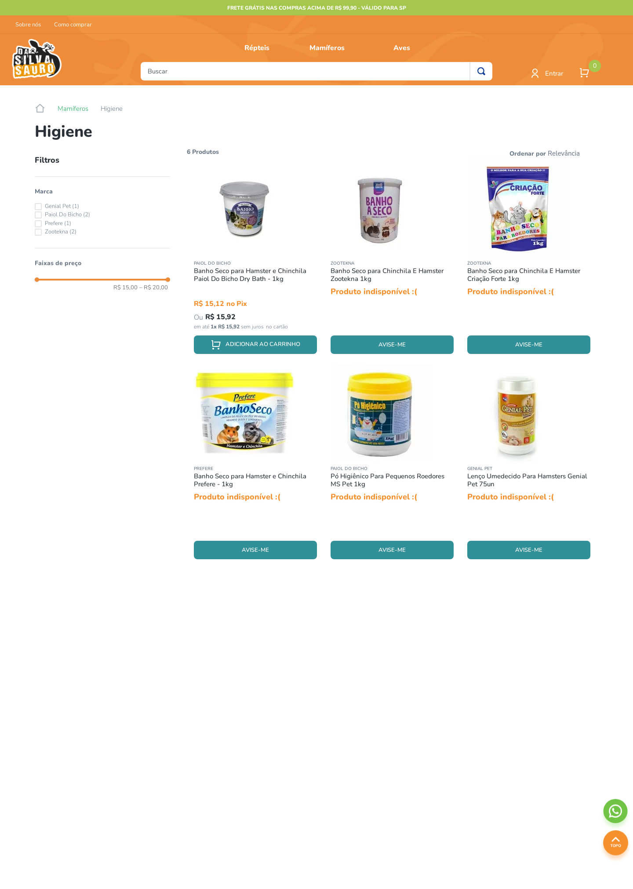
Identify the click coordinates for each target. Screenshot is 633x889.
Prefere (58, 223)
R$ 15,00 (125, 287)
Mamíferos (327, 48)
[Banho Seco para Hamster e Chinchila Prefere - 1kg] (255, 465)
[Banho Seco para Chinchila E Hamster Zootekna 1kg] (392, 260)
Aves (401, 48)
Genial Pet (62, 206)
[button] (102, 191)
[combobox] (316, 71)
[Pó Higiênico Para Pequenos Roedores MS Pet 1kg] (392, 465)
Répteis (256, 48)
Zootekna (60, 232)
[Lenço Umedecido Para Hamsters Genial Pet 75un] (529, 465)
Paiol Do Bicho (67, 215)
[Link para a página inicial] (40, 108)
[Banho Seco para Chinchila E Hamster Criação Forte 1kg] (529, 260)
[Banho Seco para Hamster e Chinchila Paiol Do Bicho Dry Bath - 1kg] (255, 260)
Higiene (112, 109)
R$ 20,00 (153, 287)
